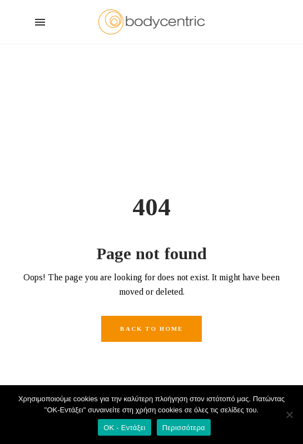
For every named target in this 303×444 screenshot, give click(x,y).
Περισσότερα (183, 427)
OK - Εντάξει (124, 427)
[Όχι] (289, 414)
